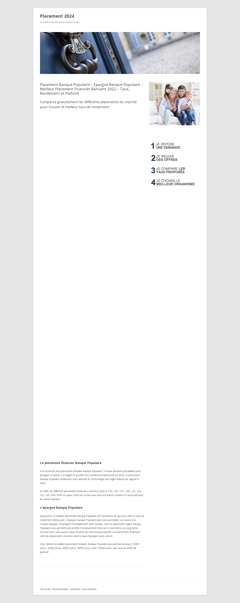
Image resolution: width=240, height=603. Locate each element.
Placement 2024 (57, 16)
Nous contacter (89, 588)
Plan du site (45, 588)
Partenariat (75, 588)
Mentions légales (60, 588)
